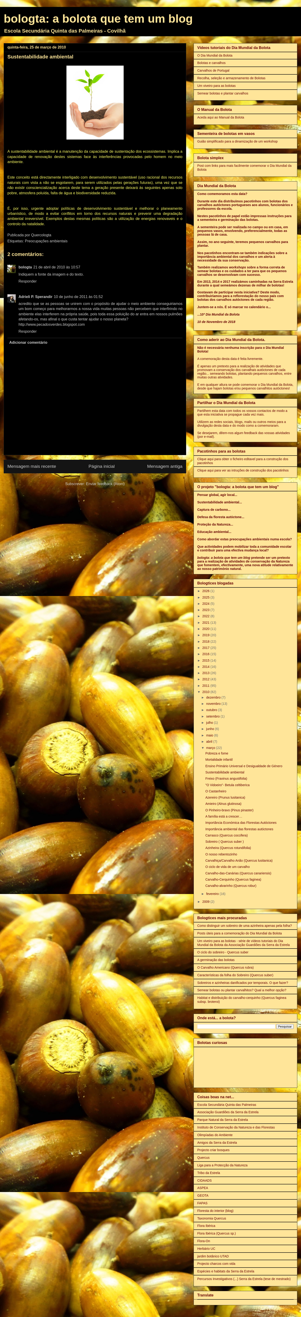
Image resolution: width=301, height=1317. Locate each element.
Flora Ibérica (206, 1226)
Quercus (203, 1157)
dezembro (213, 697)
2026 (206, 591)
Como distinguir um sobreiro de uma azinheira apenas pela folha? (244, 926)
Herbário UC (206, 1248)
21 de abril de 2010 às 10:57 (56, 267)
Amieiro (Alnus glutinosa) (223, 804)
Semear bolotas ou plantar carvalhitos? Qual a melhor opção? (241, 990)
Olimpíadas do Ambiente (215, 1135)
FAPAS (202, 1203)
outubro (212, 710)
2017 (206, 648)
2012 (206, 679)
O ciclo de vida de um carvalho (227, 867)
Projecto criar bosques (213, 1150)
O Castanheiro (215, 791)
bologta (25, 267)
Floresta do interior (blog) (215, 1211)
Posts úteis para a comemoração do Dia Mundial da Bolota (239, 933)
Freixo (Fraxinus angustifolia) (226, 778)
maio (210, 735)
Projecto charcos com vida (216, 1263)
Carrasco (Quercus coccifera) (226, 835)
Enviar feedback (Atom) (105, 484)
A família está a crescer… (223, 816)
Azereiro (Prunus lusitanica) (225, 797)
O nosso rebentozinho (221, 854)
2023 (206, 610)
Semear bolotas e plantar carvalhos (222, 93)
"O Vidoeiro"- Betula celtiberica (227, 785)
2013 (206, 673)
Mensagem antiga (164, 466)
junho (210, 729)
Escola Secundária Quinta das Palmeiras (226, 1105)
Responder (28, 281)
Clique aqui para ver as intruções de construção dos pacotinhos (243, 470)
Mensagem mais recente (31, 466)
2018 (206, 641)
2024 (206, 603)
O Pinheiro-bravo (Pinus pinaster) (229, 810)
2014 (206, 667)
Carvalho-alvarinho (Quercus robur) (230, 886)
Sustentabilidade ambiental (224, 772)
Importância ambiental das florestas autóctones (239, 829)
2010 (206, 692)
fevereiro (212, 894)
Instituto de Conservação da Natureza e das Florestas (236, 1127)
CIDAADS (204, 1180)
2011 (206, 685)
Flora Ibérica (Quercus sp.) (216, 1233)
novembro (213, 704)
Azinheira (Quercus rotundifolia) (228, 848)
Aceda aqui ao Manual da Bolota (220, 117)
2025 (206, 597)
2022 (206, 616)
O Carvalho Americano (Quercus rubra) (225, 967)
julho (210, 722)
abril (209, 741)
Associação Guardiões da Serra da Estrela (228, 1112)
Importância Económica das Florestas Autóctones (240, 822)
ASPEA (202, 1188)
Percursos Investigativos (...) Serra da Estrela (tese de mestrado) (244, 1279)
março (211, 748)
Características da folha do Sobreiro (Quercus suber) (235, 975)
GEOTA (202, 1195)
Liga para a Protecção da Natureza (222, 1165)
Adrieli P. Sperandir (35, 297)
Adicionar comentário (28, 342)
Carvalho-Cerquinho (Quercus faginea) (233, 879)
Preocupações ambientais (46, 241)
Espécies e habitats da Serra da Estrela (225, 1271)
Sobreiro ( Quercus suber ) (224, 841)
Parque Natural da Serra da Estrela (222, 1120)
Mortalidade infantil (219, 759)
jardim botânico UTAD (213, 1256)
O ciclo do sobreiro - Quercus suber (222, 952)
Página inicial (101, 466)
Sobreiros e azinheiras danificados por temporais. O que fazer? (242, 983)
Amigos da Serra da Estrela (217, 1142)
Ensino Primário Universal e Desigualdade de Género (243, 766)
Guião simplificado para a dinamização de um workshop (237, 141)
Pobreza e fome (216, 753)
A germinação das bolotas (216, 960)
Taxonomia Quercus (211, 1218)
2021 (206, 622)
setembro (213, 716)
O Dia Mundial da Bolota (214, 55)
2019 (206, 635)
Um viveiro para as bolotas (216, 86)
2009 (206, 901)
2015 (206, 660)
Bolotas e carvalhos (211, 63)
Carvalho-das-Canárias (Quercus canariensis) (238, 873)
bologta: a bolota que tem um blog (98, 18)
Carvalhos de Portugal (213, 70)
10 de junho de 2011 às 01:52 (78, 297)
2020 (206, 629)
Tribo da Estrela (208, 1173)
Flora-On (203, 1241)
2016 (206, 654)
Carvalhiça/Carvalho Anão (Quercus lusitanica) (239, 860)
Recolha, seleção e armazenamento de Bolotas (231, 78)
